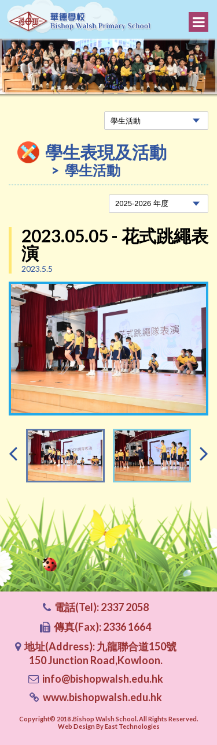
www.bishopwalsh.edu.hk (102, 697)
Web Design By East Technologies (109, 726)
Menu (199, 22)
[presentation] (13, 452)
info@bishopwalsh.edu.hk (102, 678)
